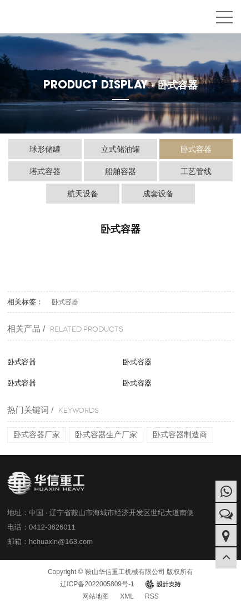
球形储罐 (45, 149)
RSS (152, 596)
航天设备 (82, 193)
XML (127, 596)
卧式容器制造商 (180, 434)
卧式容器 (196, 149)
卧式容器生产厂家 (106, 434)
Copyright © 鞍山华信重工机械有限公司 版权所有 (120, 572)
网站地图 (95, 596)
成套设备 (158, 193)
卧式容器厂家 (36, 434)
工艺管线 (196, 171)
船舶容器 (120, 171)
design (163, 584)
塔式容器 (45, 171)
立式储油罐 (120, 149)
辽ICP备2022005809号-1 (97, 584)
